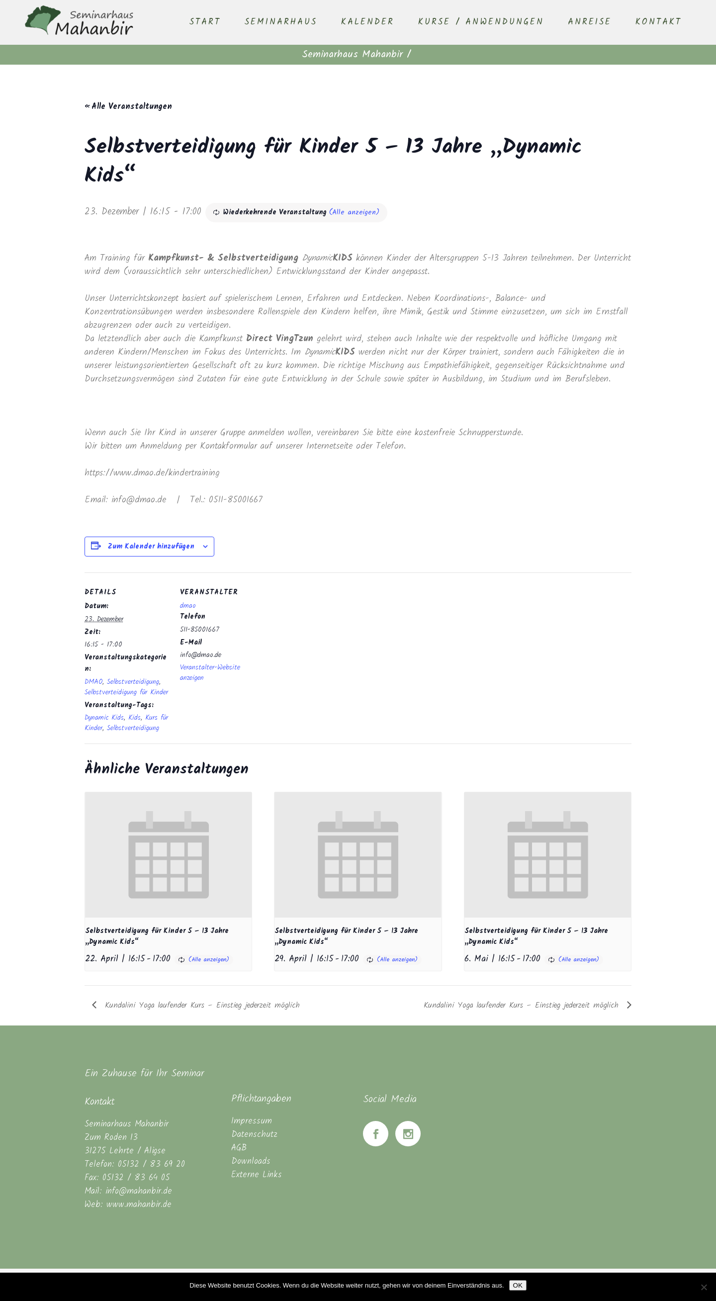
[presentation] (168, 854)
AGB (239, 1148)
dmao (188, 605)
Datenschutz (254, 1134)
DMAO (93, 681)
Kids (134, 717)
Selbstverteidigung (133, 681)
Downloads (250, 1161)
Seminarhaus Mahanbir (352, 55)
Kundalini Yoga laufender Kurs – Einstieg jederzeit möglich (200, 1005)
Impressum (251, 1121)
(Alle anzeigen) (354, 212)
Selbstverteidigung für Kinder (126, 692)
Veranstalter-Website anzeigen (210, 672)
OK (518, 1285)
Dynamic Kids (104, 717)
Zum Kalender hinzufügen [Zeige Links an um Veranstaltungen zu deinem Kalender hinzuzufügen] (151, 546)
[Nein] (704, 1287)
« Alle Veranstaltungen (128, 106)
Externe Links (256, 1175)
